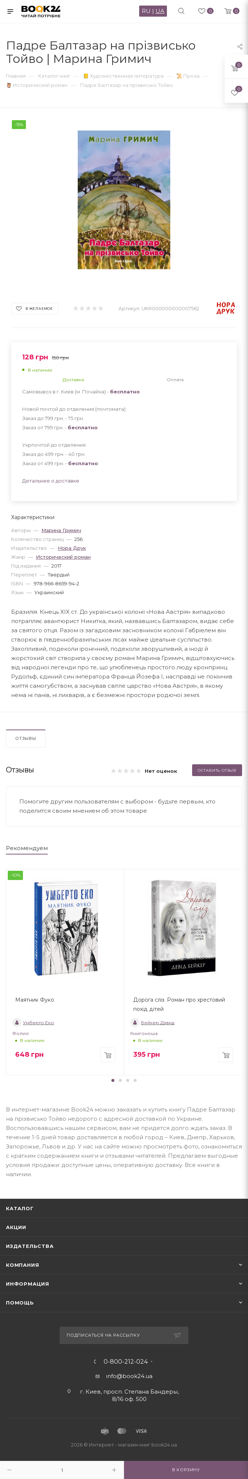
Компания (22, 1265)
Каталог (20, 1208)
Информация (27, 1284)
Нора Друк (72, 548)
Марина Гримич (61, 530)
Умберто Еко (33, 1022)
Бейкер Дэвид (152, 1022)
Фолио (20, 1033)
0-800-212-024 (126, 1362)
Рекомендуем (27, 848)
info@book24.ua (129, 1376)
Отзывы (25, 738)
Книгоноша (144, 1033)
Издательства (30, 1246)
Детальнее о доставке (50, 481)
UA (159, 10)
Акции (16, 1227)
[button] (113, 1080)
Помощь (20, 1303)
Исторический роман (63, 557)
